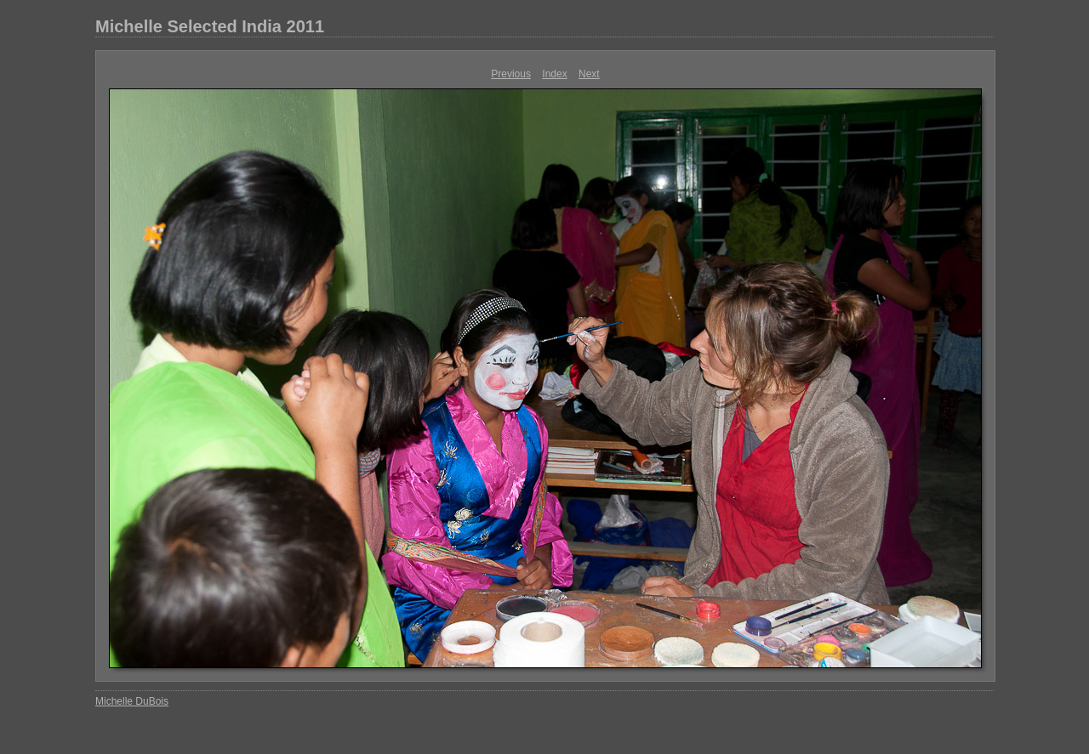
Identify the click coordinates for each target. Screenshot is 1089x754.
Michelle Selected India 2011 (209, 26)
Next (589, 74)
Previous (511, 74)
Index (554, 74)
